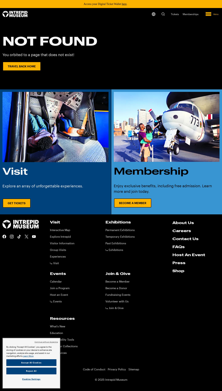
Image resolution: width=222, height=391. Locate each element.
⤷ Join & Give (114, 308)
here (124, 4)
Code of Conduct (94, 369)
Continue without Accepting (46, 342)
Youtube (34, 236)
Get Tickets (17, 203)
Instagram (12, 236)
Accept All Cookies (31, 362)
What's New (57, 326)
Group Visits (58, 250)
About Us (183, 223)
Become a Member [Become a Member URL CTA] (132, 203)
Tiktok (19, 236)
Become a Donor (116, 288)
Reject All (31, 371)
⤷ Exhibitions (114, 250)
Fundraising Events (117, 294)
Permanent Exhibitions (120, 230)
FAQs (178, 247)
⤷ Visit (54, 263)
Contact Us (185, 239)
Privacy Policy (117, 369)
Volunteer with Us (117, 301)
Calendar (56, 281)
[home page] (15, 14)
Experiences (58, 256)
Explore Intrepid (60, 236)
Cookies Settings (31, 379)
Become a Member (117, 281)
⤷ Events (56, 301)
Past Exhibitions (115, 243)
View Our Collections (64, 346)
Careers (181, 231)
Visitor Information (62, 243)
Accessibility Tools (62, 339)
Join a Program (60, 288)
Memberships (191, 14)
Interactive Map (60, 230)
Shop (178, 271)
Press (178, 263)
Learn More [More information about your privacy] (28, 356)
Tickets (175, 14)
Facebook (4, 236)
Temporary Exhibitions (120, 236)
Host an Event (59, 294)
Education (56, 333)
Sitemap (133, 369)
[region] (31, 363)
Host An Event (188, 255)
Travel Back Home (22, 66)
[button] (163, 14)
